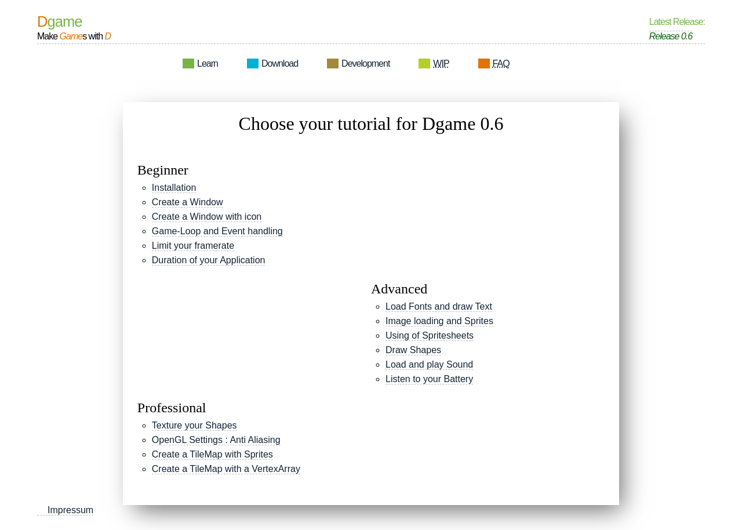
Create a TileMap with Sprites (212, 454)
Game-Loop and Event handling (217, 231)
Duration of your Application (208, 260)
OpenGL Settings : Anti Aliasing (216, 440)
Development (365, 63)
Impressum (70, 510)
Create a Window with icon (206, 217)
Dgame (59, 21)
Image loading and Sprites (439, 321)
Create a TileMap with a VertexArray (226, 469)
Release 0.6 (670, 36)
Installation (174, 188)
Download (279, 63)
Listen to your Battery (429, 379)
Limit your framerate (193, 246)
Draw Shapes (413, 350)
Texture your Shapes (194, 425)
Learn (207, 63)
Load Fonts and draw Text (438, 306)
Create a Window (187, 202)
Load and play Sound (429, 364)
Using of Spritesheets (429, 335)
